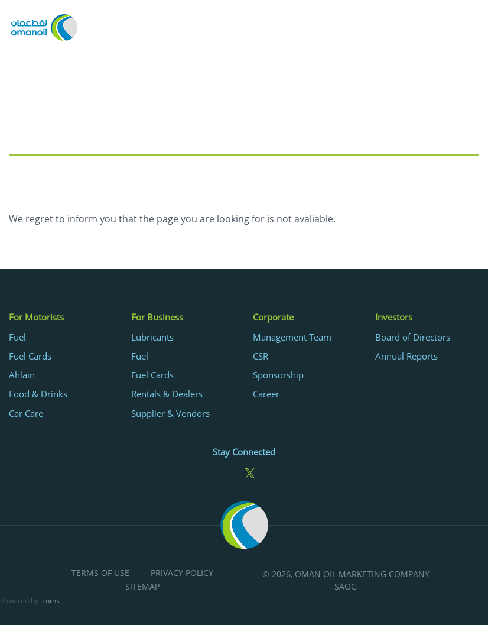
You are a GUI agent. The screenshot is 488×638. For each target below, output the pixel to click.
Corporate (273, 317)
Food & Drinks (38, 394)
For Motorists (36, 317)
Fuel (17, 337)
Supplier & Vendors (170, 413)
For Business (157, 317)
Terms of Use (100, 573)
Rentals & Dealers (167, 394)
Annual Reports (406, 356)
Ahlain (22, 375)
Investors (393, 317)
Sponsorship (278, 375)
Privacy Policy (182, 573)
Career (266, 394)
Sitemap (142, 587)
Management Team (292, 337)
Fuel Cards (30, 356)
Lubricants (152, 337)
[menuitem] (61, 365)
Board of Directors (412, 337)
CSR (260, 356)
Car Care (26, 413)
